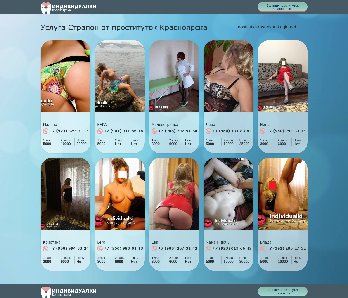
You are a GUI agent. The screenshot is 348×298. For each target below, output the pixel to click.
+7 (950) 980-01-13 (120, 248)
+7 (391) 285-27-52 (283, 248)
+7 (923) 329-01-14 (66, 131)
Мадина (50, 124)
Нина (265, 124)
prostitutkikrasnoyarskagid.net (266, 26)
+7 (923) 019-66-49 (229, 248)
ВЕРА (102, 124)
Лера (210, 124)
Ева (155, 242)
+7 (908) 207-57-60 (174, 131)
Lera (101, 242)
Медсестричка (165, 124)
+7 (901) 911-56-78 (120, 131)
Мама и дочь (218, 242)
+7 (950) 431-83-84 (229, 131)
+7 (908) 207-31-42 (174, 248)
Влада (266, 242)
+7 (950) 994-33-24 (283, 131)
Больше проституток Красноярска (282, 7)
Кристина (52, 242)
